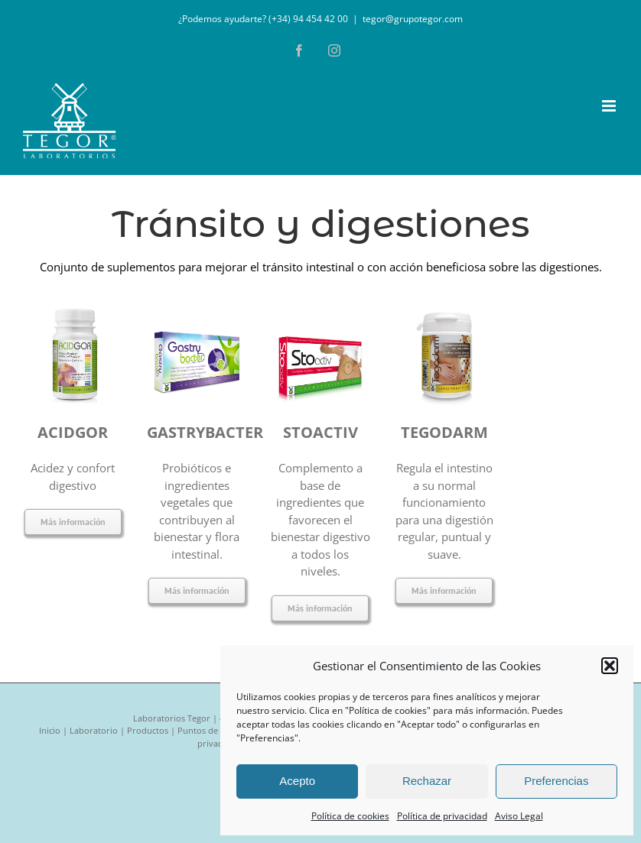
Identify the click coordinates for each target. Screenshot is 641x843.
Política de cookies (350, 815)
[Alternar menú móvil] (610, 106)
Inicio (49, 730)
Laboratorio (94, 730)
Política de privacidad (442, 815)
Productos (147, 730)
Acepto (297, 780)
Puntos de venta (209, 730)
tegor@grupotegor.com (413, 18)
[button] (609, 665)
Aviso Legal (519, 815)
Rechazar (426, 780)
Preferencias (556, 780)
